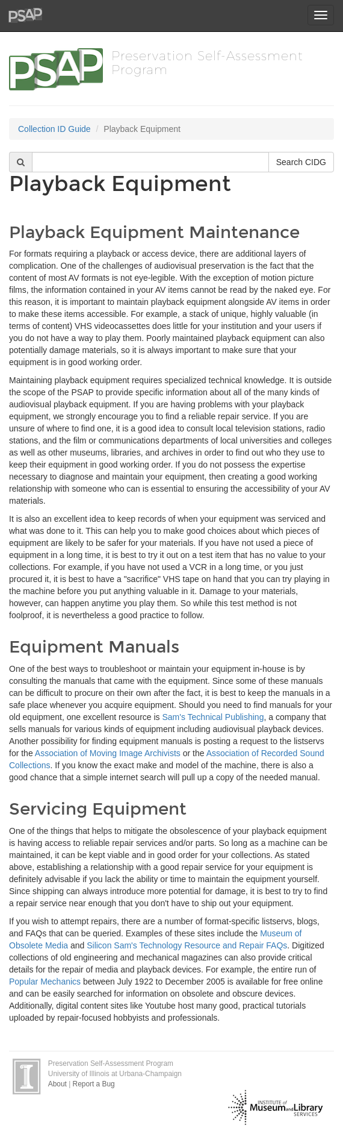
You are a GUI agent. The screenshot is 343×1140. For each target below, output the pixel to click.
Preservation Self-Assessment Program (207, 62)
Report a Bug (94, 1084)
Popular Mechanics (45, 981)
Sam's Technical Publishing (213, 717)
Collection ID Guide (54, 129)
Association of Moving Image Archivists (108, 753)
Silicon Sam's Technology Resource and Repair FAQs (187, 945)
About (57, 1084)
